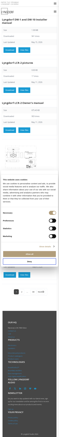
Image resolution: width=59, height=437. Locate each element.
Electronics (12, 345)
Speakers (11, 348)
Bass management (15, 373)
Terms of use (13, 423)
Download (9, 50)
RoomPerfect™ (13, 367)
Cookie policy (13, 420)
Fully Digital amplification (17, 376)
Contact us (12, 331)
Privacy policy (13, 417)
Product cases (13, 359)
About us (11, 337)
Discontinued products (16, 353)
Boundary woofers (15, 370)
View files (24, 50)
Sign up (10, 409)
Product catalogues (15, 356)
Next (41, 291)
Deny (29, 261)
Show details (45, 246)
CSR (9, 334)
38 (33, 291)
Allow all (29, 254)
